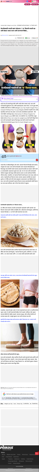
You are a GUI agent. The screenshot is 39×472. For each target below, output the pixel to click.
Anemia (9, 463)
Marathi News (9, 397)
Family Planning (30, 459)
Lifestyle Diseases (16, 463)
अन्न (30, 403)
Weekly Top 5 (35, 4)
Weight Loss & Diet (12, 25)
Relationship (32, 454)
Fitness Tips (19, 403)
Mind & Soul (25, 454)
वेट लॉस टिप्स (26, 403)
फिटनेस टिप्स (34, 403)
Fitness (18, 454)
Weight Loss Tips (8, 403)
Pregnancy (10, 459)
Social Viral (16, 456)
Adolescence (16, 459)
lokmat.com (10, 468)
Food (3, 456)
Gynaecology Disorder (12, 461)
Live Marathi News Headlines (27, 397)
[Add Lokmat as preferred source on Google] (21, 38)
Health (3, 459)
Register (36, 160)
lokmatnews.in (29, 468)
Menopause (21, 461)
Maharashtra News (16, 397)
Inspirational (9, 456)
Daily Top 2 (27, 4)
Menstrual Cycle (29, 461)
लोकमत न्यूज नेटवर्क (5, 35)
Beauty (3, 454)
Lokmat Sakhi (4, 25)
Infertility (23, 459)
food (15, 403)
